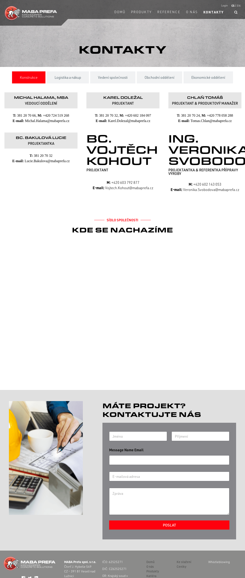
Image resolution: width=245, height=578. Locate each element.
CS (233, 5)
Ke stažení (184, 562)
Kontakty (213, 12)
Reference (168, 12)
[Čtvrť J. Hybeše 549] (122, 308)
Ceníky (181, 566)
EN (239, 5)
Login (224, 5)
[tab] (28, 77)
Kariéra (151, 576)
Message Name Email (126, 450)
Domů (119, 12)
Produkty (141, 12)
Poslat (169, 525)
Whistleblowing (219, 562)
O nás (192, 12)
